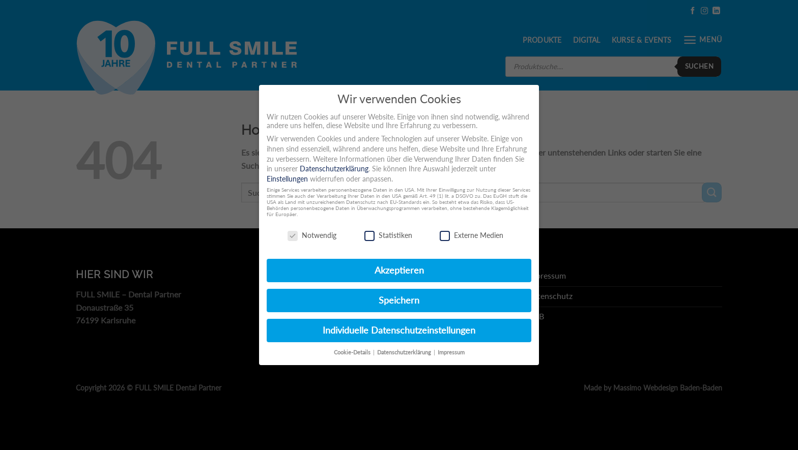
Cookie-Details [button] (353, 352)
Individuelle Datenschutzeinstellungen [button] (399, 330)
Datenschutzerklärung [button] (405, 352)
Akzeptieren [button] (399, 270)
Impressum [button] (451, 352)
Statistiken (388, 235)
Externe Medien (471, 235)
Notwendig (312, 235)
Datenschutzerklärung (334, 168)
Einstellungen (287, 178)
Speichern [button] (399, 300)
